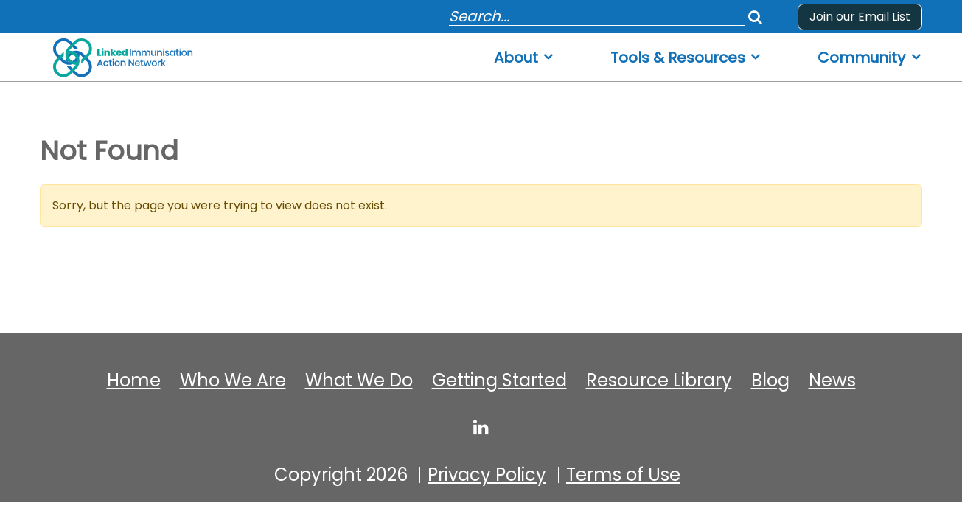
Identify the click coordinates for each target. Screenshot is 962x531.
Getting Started (499, 380)
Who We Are (233, 380)
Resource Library (659, 380)
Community (861, 58)
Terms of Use (623, 475)
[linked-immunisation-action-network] (481, 427)
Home (134, 380)
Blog (770, 380)
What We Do (359, 380)
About (516, 58)
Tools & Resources (677, 58)
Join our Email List (859, 16)
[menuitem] (524, 53)
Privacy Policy (487, 475)
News (832, 380)
